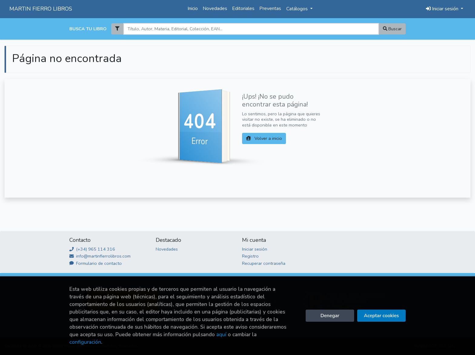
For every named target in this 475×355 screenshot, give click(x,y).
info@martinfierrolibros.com (100, 256)
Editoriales (243, 8)
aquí (221, 334)
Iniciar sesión (254, 249)
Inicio (193, 8)
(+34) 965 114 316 (92, 249)
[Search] (251, 29)
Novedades (215, 8)
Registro (250, 256)
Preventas (270, 8)
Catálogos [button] (297, 8)
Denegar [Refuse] (330, 315)
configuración (85, 342)
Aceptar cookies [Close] (381, 315)
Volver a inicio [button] (264, 138)
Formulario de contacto (95, 263)
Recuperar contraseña (263, 263)
